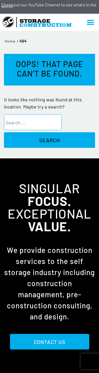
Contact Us (49, 342)
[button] (90, 22)
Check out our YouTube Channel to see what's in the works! (49, 5)
